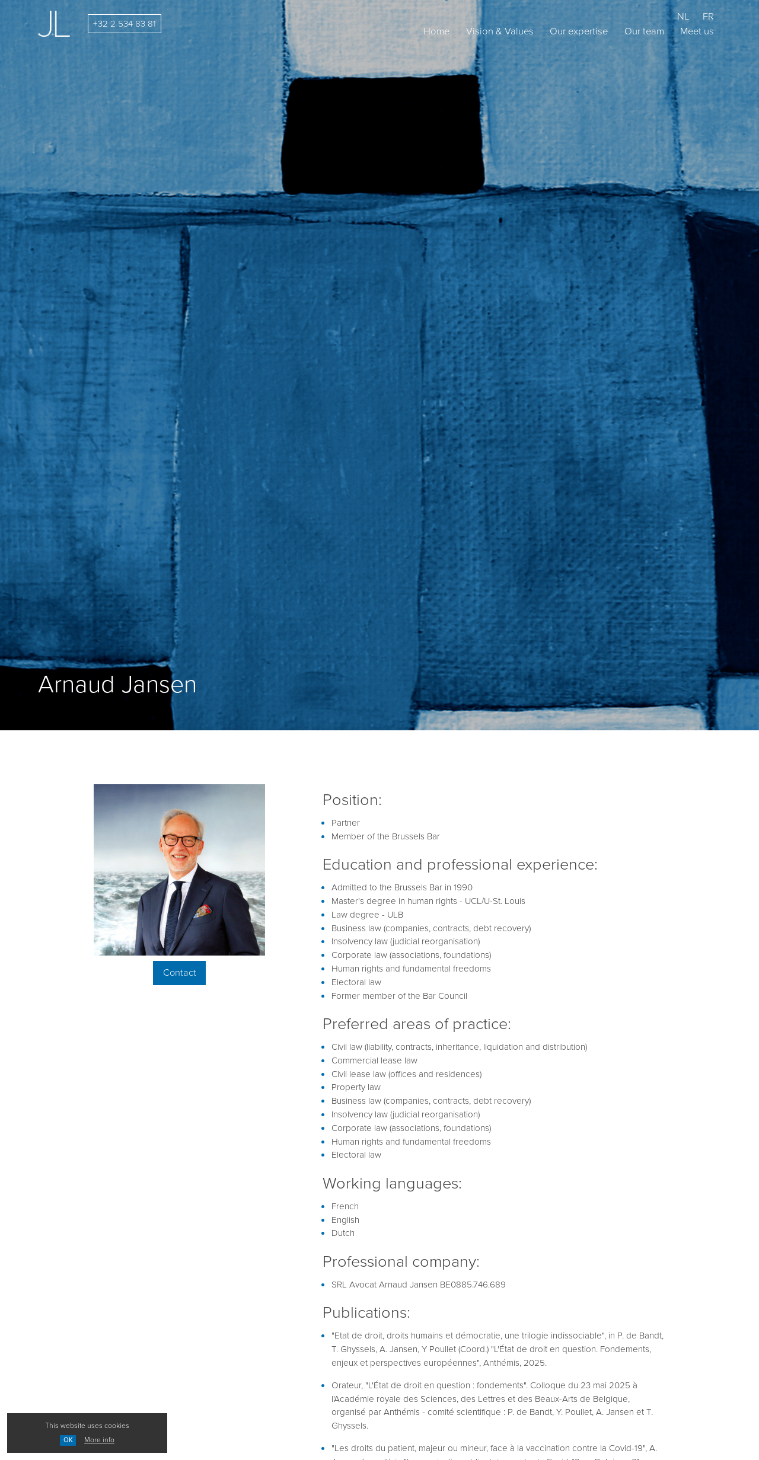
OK (68, 1440)
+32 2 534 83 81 (124, 23)
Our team (644, 31)
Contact (179, 972)
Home (436, 31)
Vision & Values (500, 31)
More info (99, 1440)
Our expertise (579, 31)
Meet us (697, 31)
